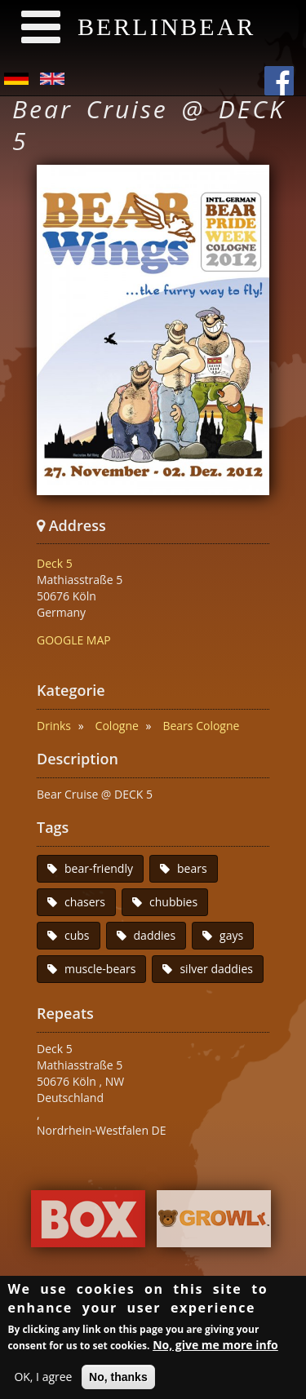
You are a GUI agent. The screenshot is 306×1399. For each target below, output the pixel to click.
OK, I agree (43, 1379)
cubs (77, 935)
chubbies (173, 902)
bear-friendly (98, 868)
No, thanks (118, 1379)
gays (231, 935)
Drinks (54, 725)
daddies (155, 935)
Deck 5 (55, 563)
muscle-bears (99, 968)
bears (192, 868)
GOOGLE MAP (74, 640)
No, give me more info (215, 1347)
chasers (84, 902)
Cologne (117, 725)
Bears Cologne (200, 725)
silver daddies (216, 968)
